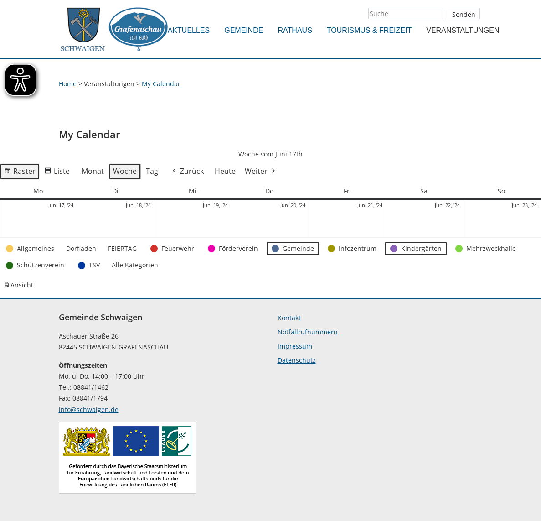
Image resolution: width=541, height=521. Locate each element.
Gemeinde (243, 30)
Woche (125, 171)
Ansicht (19, 287)
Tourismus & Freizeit (369, 30)
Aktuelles (189, 30)
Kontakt (289, 317)
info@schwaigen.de (89, 409)
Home (68, 83)
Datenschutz (297, 360)
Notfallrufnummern (308, 332)
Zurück (187, 171)
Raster (20, 173)
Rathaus (295, 30)
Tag (152, 171)
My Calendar (161, 83)
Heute (225, 171)
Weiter (261, 171)
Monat (93, 171)
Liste (57, 173)
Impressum (295, 346)
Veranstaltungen (462, 30)
